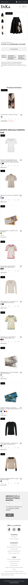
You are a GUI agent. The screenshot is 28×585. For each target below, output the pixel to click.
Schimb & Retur (14, 565)
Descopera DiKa (14, 549)
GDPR (14, 569)
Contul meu (14, 536)
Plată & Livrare (14, 563)
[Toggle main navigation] (20, 6)
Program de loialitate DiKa (14, 551)
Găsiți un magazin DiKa (14, 553)
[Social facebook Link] (9, 529)
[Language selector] (24, 6)
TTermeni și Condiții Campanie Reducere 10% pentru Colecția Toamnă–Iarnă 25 (13, 574)
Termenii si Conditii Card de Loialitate (14, 567)
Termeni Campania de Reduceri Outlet (14, 571)
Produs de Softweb (14, 582)
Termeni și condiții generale (14, 559)
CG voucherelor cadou (14, 561)
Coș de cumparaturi (14, 538)
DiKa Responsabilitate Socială (14, 547)
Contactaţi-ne (14, 545)
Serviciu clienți (4, 1)
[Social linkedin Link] (19, 529)
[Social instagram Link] (14, 529)
